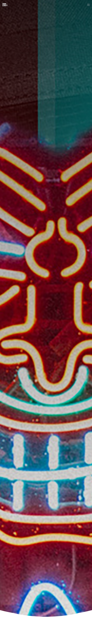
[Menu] (87, 5)
